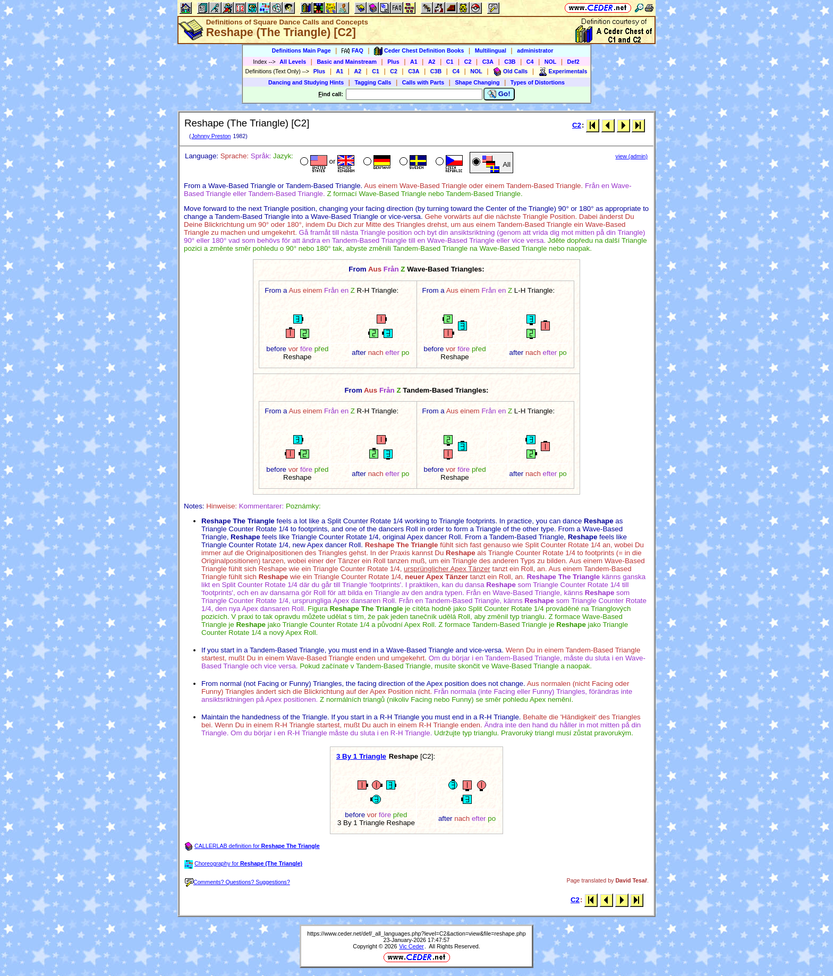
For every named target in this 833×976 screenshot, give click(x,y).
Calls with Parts (423, 82)
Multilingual (490, 50)
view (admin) (632, 156)
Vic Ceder (411, 946)
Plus (393, 61)
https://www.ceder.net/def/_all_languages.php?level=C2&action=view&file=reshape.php (416, 933)
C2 (468, 61)
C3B (509, 61)
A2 (432, 61)
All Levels (292, 61)
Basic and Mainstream (347, 61)
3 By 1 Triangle (361, 756)
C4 (530, 61)
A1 (414, 61)
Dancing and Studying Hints (306, 82)
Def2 (573, 61)
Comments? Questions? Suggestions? (237, 882)
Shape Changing (477, 82)
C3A (488, 61)
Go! (499, 94)
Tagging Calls (372, 82)
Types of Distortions (538, 82)
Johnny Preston (211, 136)
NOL (551, 61)
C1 (450, 61)
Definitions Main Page (301, 50)
